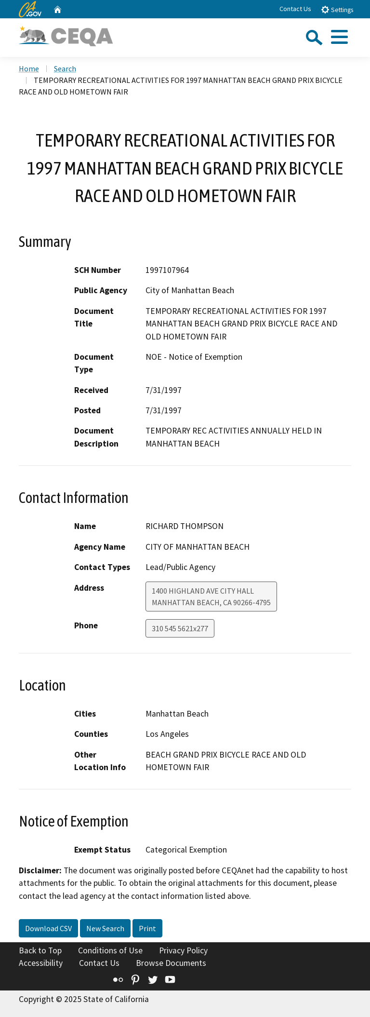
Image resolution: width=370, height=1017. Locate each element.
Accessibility (41, 963)
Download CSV (48, 928)
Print (147, 928)
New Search (105, 928)
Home (29, 68)
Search (65, 68)
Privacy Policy (183, 950)
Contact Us (295, 8)
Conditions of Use (110, 950)
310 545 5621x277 (180, 628)
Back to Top (40, 950)
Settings (337, 9)
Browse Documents (171, 963)
